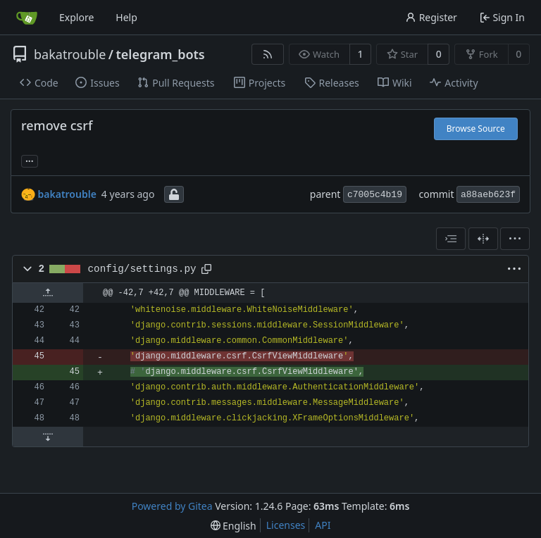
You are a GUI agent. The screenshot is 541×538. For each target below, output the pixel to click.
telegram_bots (160, 54)
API (322, 525)
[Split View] (483, 238)
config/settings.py (142, 269)
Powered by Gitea (172, 506)
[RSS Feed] (267, 54)
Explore (76, 17)
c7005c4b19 (374, 194)
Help (126, 17)
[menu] (515, 238)
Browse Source (476, 128)
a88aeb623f (488, 194)
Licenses (286, 525)
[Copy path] (206, 269)
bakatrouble (70, 54)
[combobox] (451, 238)
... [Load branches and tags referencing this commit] (29, 160)
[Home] (26, 17)
